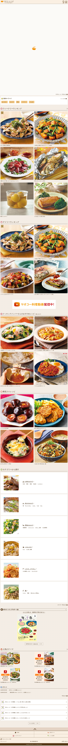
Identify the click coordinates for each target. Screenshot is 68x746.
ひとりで (12, 102)
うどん (24, 593)
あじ (41, 505)
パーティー (24, 102)
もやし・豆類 (38, 527)
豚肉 (27, 484)
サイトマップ (3, 741)
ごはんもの (27, 547)
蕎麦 (28, 593)
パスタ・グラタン (29, 569)
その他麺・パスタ (26, 571)
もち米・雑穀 (29, 549)
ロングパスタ (34, 571)
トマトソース (31, 527)
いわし (34, 505)
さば (38, 505)
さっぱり (31, 102)
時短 (18, 102)
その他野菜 (45, 527)
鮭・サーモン (28, 505)
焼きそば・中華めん (35, 593)
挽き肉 (34, 484)
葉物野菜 (25, 527)
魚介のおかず (27, 503)
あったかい (4, 102)
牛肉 (24, 484)
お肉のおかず (27, 482)
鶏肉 (31, 484)
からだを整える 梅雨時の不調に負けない (34, 612)
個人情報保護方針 (34, 741)
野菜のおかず (27, 525)
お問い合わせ (65, 741)
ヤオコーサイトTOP (6, 739)
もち (24, 549)
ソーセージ (40, 484)
